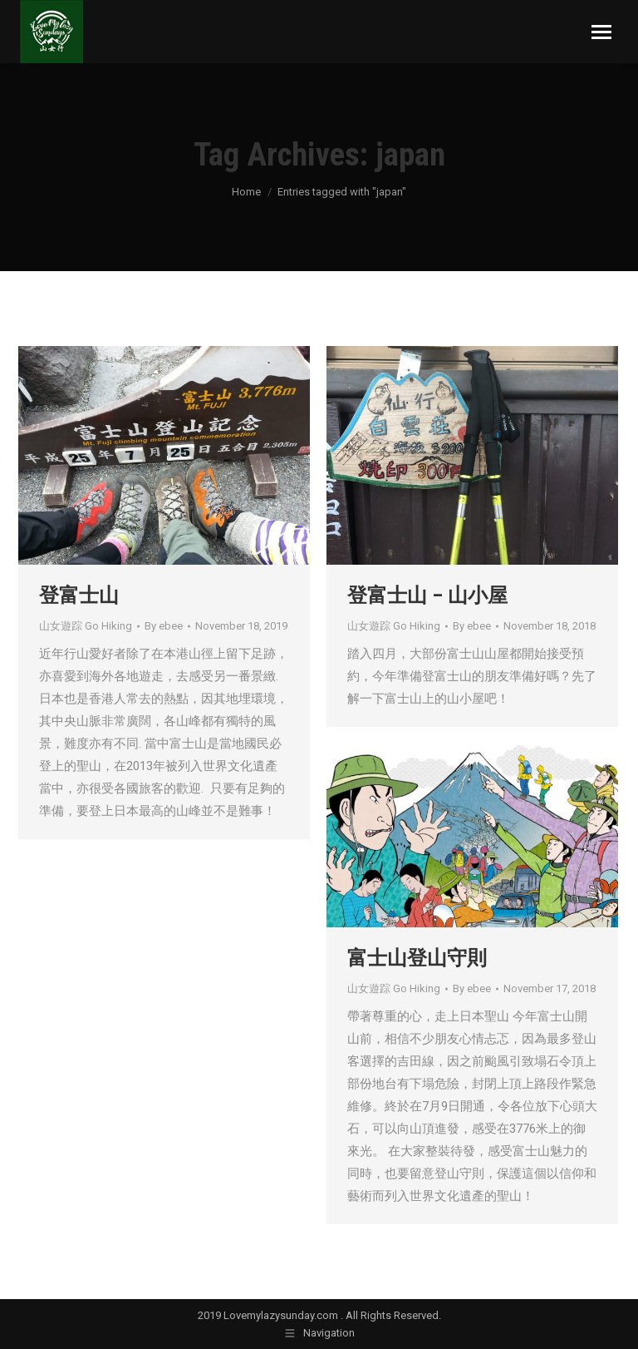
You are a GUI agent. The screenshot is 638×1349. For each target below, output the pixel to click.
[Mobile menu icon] (601, 32)
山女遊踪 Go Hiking (85, 626)
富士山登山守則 (417, 958)
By (164, 626)
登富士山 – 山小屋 (427, 595)
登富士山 (79, 595)
